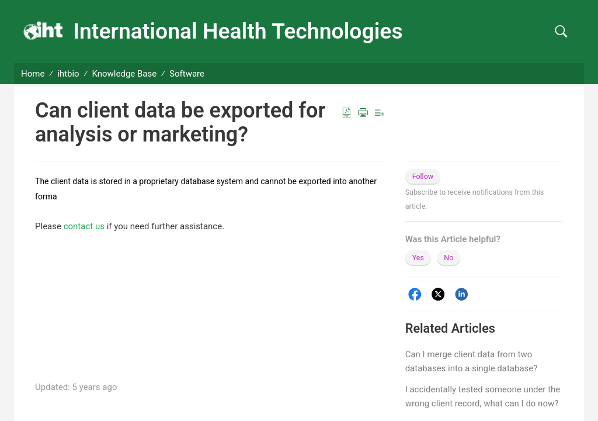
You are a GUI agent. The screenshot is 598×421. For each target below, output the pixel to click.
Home (32, 73)
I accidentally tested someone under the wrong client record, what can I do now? (483, 396)
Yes (418, 257)
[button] (560, 31)
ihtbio (68, 73)
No (448, 257)
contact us (84, 226)
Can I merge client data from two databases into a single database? (471, 361)
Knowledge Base (124, 73)
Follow (423, 176)
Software (186, 73)
